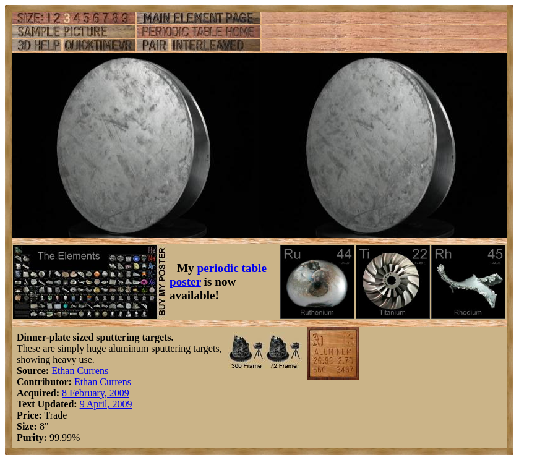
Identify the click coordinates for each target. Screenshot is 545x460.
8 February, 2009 (95, 393)
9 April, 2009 (106, 404)
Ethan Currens (79, 370)
